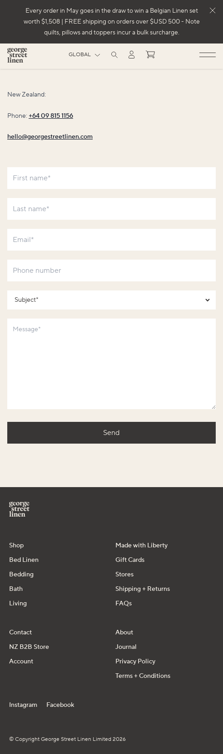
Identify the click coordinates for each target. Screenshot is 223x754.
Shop (16, 545)
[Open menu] (207, 55)
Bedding (21, 574)
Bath (16, 589)
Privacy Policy (135, 661)
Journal (126, 647)
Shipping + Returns (142, 589)
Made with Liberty (141, 545)
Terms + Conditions (142, 676)
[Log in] (132, 54)
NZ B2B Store (29, 647)
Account (21, 661)
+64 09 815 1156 (51, 116)
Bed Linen (24, 560)
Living (18, 603)
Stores (124, 574)
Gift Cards (129, 560)
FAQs (123, 603)
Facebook (60, 705)
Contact (20, 632)
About (124, 632)
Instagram (23, 705)
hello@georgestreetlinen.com (50, 137)
